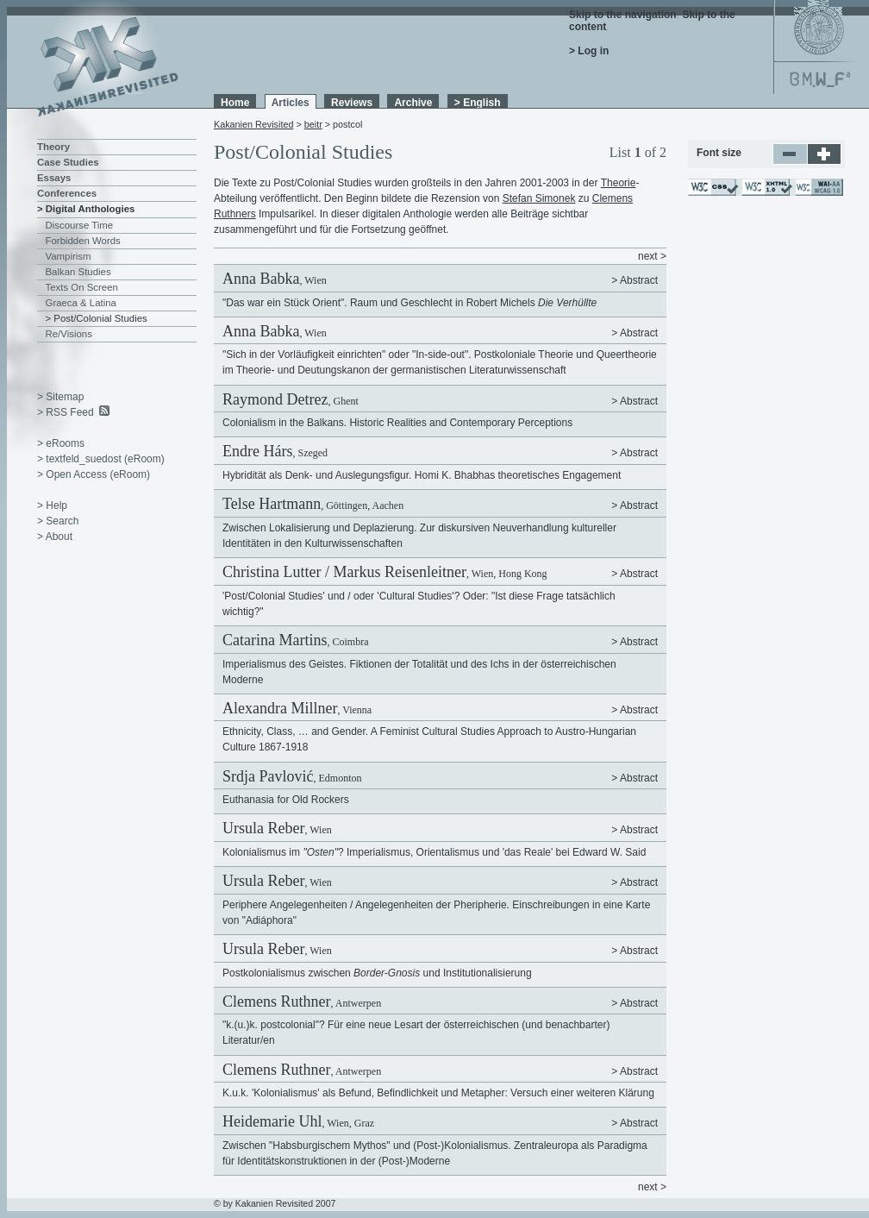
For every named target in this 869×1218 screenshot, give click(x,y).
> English (477, 103)
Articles (290, 103)
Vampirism (68, 256)
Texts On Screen (82, 287)
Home (235, 103)
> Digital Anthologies (85, 209)
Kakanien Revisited (253, 124)
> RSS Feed (65, 412)
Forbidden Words (83, 240)
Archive (413, 103)
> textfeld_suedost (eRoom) (101, 459)
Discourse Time (80, 225)
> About (54, 537)
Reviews (351, 103)
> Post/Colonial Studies (96, 318)
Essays (54, 178)
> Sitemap (60, 397)
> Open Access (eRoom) (93, 474)
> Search (57, 521)
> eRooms (60, 443)
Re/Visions (69, 334)
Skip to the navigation (623, 15)
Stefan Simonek (539, 198)
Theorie (618, 183)
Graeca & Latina (81, 303)
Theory (53, 146)
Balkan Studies (78, 272)
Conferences (67, 193)
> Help (52, 505)
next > (652, 256)
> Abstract (634, 280)
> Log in (589, 51)
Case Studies (68, 162)
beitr (313, 124)
